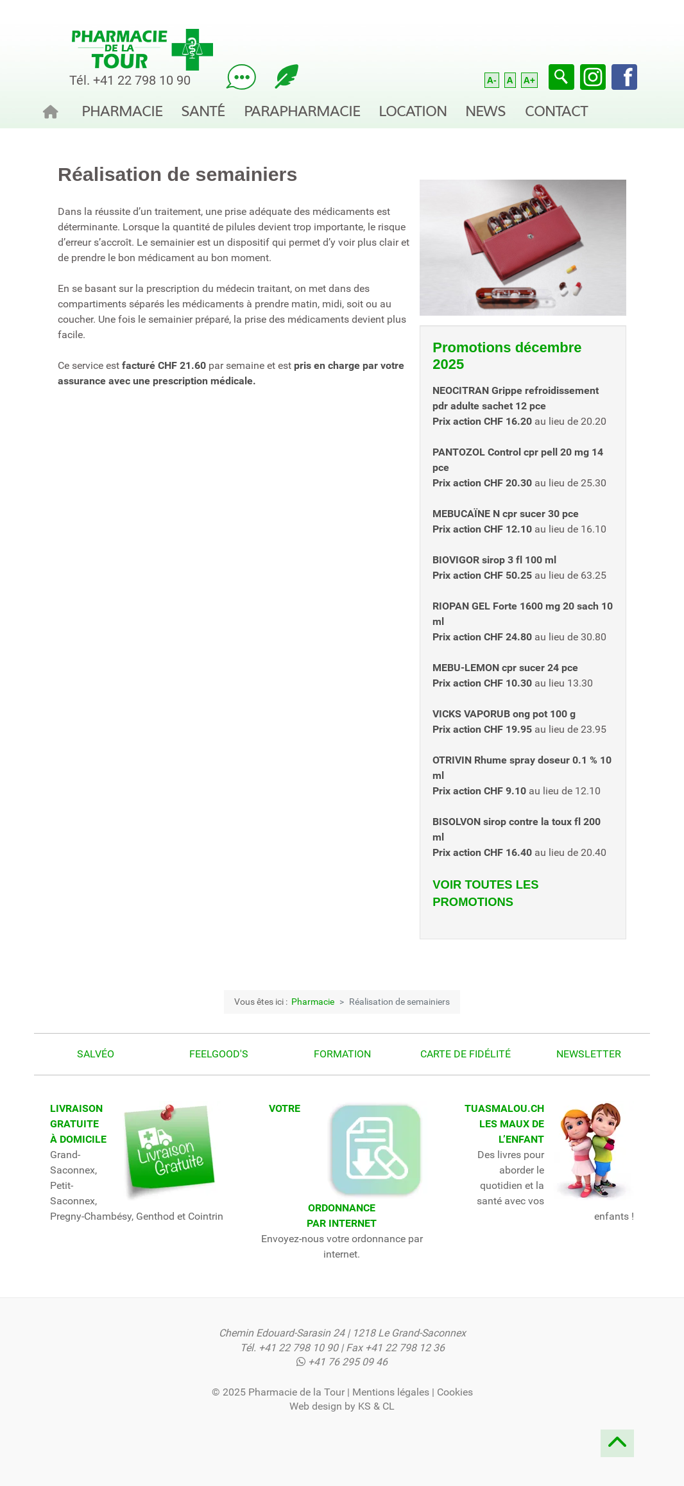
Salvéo (95, 1054)
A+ (529, 80)
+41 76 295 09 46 (348, 1362)
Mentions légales (390, 1392)
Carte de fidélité (465, 1054)
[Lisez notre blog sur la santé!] (286, 76)
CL (388, 1406)
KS (364, 1406)
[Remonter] (617, 1447)
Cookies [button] (455, 1392)
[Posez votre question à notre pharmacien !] (241, 76)
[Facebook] (624, 76)
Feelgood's (218, 1054)
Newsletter (588, 1054)
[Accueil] (55, 109)
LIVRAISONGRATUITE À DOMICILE (78, 1123)
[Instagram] (593, 76)
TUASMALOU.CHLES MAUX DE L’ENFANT (504, 1123)
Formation (342, 1054)
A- (492, 80)
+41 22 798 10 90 (142, 80)
